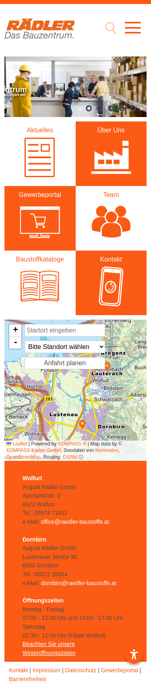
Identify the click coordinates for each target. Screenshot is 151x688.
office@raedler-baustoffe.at (75, 522)
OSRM (69, 457)
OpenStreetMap (23, 457)
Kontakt (18, 670)
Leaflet (16, 444)
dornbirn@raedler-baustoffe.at (78, 583)
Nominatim (106, 450)
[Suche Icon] (109, 29)
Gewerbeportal (119, 670)
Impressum (46, 670)
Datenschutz (81, 670)
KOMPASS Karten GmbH (33, 450)
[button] (107, 367)
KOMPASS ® (72, 444)
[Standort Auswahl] (65, 347)
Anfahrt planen (65, 363)
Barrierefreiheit (27, 679)
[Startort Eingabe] (65, 330)
